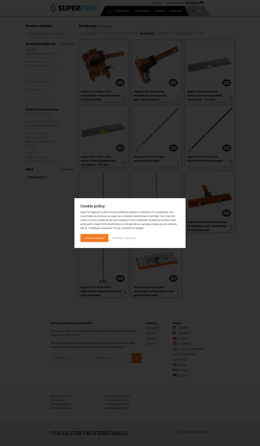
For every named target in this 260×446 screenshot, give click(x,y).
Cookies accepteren (94, 238)
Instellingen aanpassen (124, 238)
